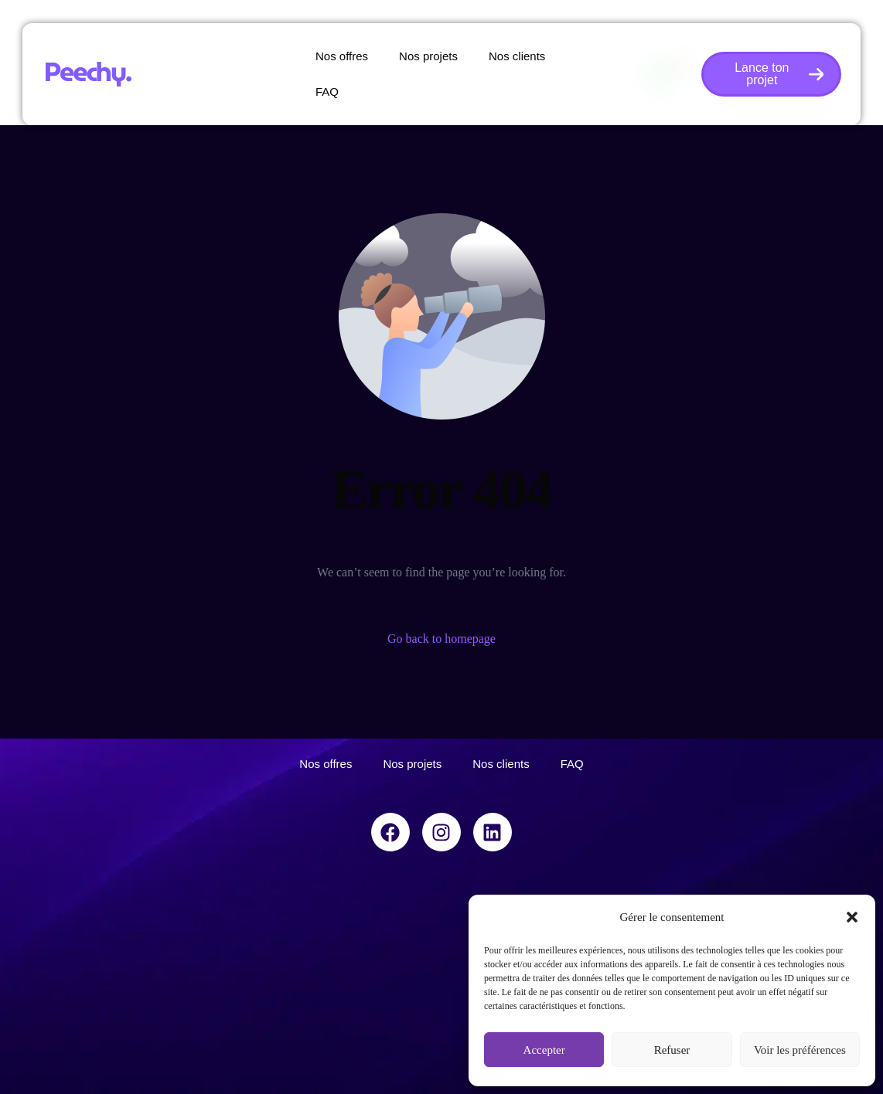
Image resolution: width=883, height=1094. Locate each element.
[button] (852, 917)
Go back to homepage (441, 638)
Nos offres (341, 56)
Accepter (544, 1050)
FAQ (327, 91)
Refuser (672, 1050)
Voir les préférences (800, 1050)
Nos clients (517, 56)
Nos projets (428, 56)
